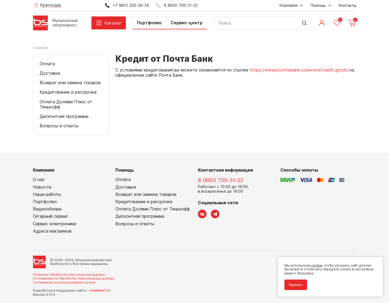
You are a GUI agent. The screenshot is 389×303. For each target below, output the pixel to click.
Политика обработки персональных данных (69, 275)
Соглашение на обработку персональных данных (73, 278)
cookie (316, 265)
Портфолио (149, 22)
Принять (296, 285)
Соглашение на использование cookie (64, 282)
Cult (100, 290)
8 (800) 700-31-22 (220, 180)
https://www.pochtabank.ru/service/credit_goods (299, 70)
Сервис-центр (186, 22)
